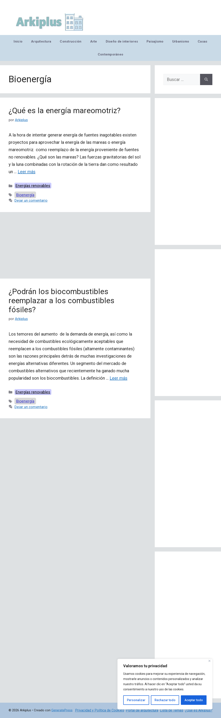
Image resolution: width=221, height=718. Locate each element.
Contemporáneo (110, 54)
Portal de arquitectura (142, 710)
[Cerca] (209, 661)
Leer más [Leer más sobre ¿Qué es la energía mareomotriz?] (26, 171)
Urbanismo (180, 41)
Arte (93, 41)
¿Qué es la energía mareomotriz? (64, 110)
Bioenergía (25, 195)
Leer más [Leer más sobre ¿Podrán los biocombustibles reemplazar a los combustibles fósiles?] (118, 378)
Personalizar (136, 700)
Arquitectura (41, 41)
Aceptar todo (194, 700)
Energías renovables (33, 185)
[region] (164, 684)
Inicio (18, 41)
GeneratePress (62, 710)
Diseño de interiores (122, 41)
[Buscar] (206, 79)
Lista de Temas (171, 710)
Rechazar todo (165, 700)
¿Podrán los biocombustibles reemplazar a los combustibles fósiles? (61, 300)
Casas (202, 41)
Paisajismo (155, 41)
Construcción (70, 41)
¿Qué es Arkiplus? (198, 710)
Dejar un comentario (30, 200)
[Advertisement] (75, 246)
